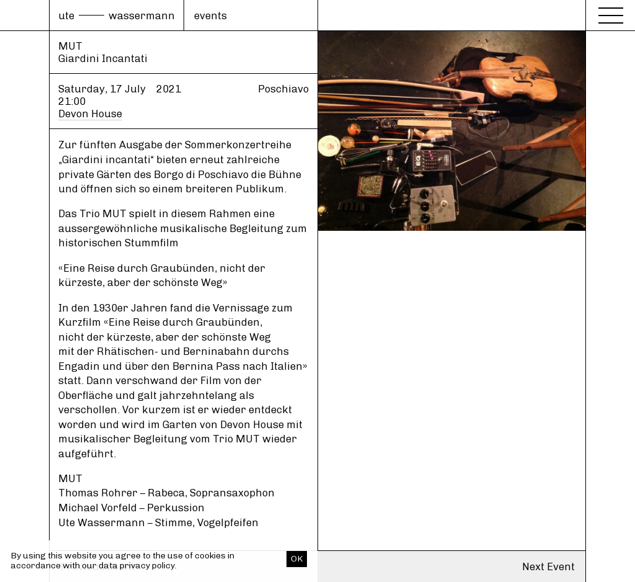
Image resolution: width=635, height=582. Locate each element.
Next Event (548, 566)
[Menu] (610, 13)
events (210, 15)
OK (297, 558)
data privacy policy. (138, 565)
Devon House (90, 113)
